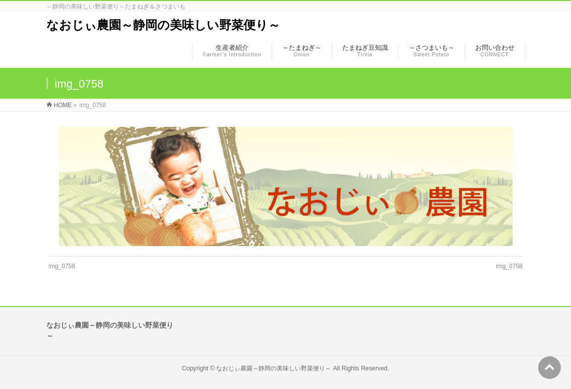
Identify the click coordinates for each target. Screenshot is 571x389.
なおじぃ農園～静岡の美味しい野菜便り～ (163, 25)
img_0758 (61, 266)
